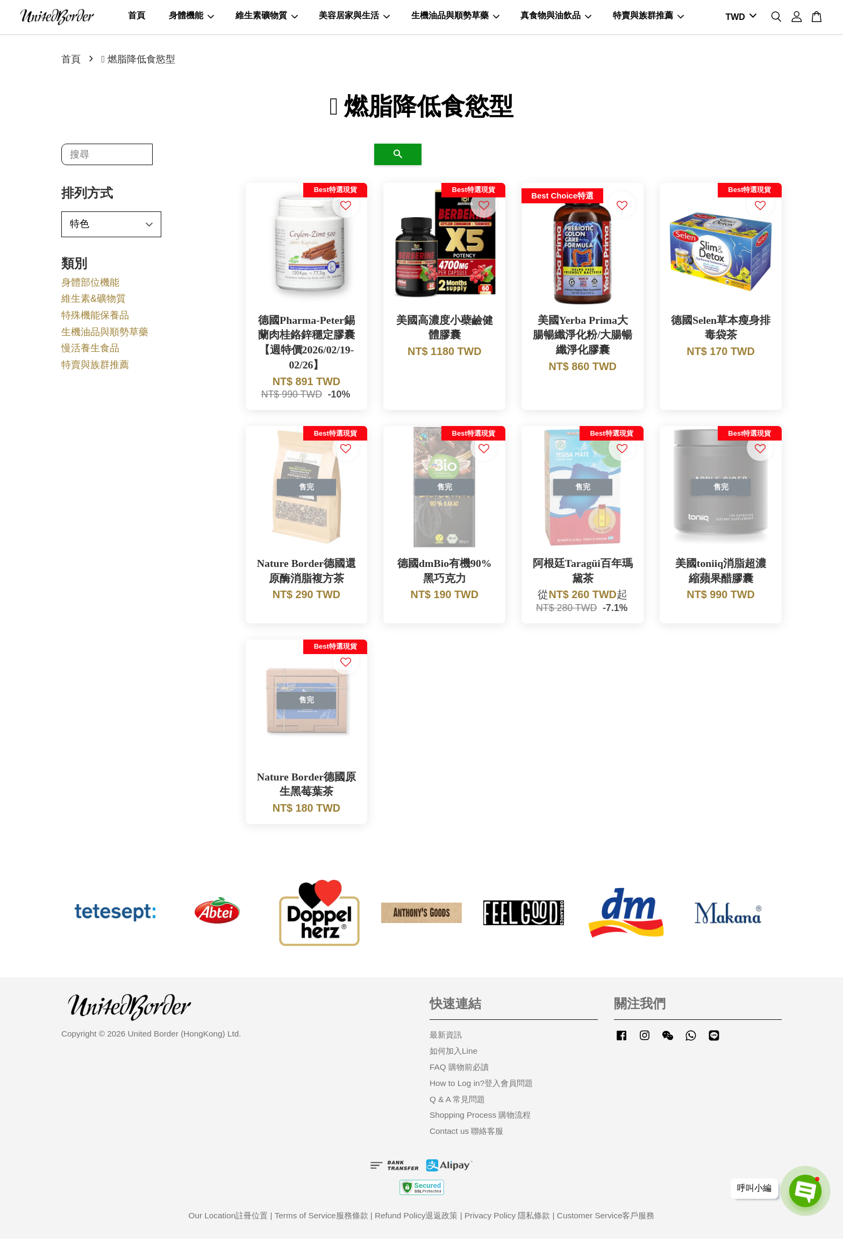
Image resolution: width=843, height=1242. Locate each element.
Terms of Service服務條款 (321, 1218)
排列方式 (87, 196)
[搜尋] (107, 157)
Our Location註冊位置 (228, 1218)
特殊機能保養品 (95, 318)
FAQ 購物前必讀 (459, 1070)
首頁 (136, 17)
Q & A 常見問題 (457, 1101)
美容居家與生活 (354, 17)
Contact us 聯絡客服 (466, 1134)
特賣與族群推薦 (648, 17)
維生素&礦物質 (93, 301)
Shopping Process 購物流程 (480, 1118)
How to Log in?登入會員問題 (481, 1086)
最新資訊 (446, 1037)
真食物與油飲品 (555, 17)
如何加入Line (453, 1054)
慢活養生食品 (90, 351)
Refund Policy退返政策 (416, 1218)
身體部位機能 (90, 285)
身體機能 (191, 17)
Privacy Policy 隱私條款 (507, 1218)
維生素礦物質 (266, 17)
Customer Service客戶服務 (606, 1218)
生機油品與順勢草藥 (455, 17)
